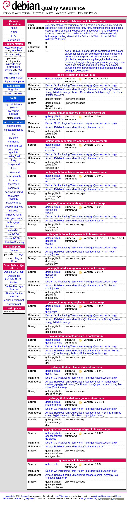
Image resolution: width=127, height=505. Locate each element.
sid (13, 133)
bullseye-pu (13, 222)
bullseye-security (14, 218)
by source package (13, 112)
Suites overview (13, 93)
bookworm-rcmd (14, 192)
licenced (25, 496)
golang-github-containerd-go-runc (53, 178)
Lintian (13, 282)
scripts (8, 69)
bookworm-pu (13, 100)
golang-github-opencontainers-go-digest (54, 436)
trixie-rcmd (14, 172)
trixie (13, 168)
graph (17, 118)
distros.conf (13, 67)
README (13, 73)
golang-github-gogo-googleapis (91, 62)
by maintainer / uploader (14, 105)
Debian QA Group (14, 271)
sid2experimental (13, 129)
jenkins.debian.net (14, 300)
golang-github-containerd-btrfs (98, 51)
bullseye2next (13, 226)
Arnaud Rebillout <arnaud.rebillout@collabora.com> (74, 89)
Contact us (14, 39)
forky (14, 160)
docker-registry (73, 51)
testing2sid (14, 156)
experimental (14, 126)
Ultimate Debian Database (14, 294)
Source (14, 250)
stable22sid (13, 234)
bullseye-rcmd (14, 214)
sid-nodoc (13, 141)
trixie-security (13, 176)
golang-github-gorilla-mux (96, 65)
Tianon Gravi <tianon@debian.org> (91, 92)
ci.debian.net (14, 304)
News (14, 31)
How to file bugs (14, 47)
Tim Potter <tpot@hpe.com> (91, 384)
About (13, 28)
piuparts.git (31, 498)
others (17, 498)
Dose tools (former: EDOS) (13, 277)
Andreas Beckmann (102, 496)
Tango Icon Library (89, 498)
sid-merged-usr (13, 145)
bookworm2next (14, 206)
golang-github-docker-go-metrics (53, 275)
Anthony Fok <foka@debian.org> (88, 353)
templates (17, 50)
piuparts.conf (13, 64)
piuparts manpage (14, 81)
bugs (20, 254)
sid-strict (14, 137)
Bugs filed (13, 89)
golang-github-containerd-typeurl (92, 56)
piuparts (9, 496)
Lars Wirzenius (61, 496)
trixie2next (13, 184)
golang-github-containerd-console (53, 147)
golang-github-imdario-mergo (53, 403)
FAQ (13, 35)
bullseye (13, 210)
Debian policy (13, 54)
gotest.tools (82, 70)
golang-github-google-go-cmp (53, 341)
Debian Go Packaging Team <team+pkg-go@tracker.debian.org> (81, 85)
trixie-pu (13, 180)
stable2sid (13, 230)
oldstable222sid (13, 238)
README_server (13, 77)
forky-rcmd (14, 164)
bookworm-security (14, 197)
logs (20, 69)
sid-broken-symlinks (13, 151)
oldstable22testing (14, 242)
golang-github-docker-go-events (53, 241)
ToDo (14, 261)
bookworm (13, 188)
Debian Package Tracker (14, 288)
